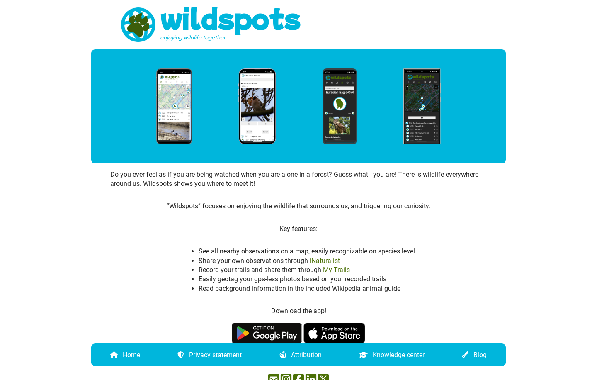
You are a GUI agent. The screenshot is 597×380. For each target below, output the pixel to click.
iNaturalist (325, 260)
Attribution (306, 354)
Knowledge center (399, 354)
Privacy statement (215, 354)
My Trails (336, 270)
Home (131, 354)
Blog (480, 354)
